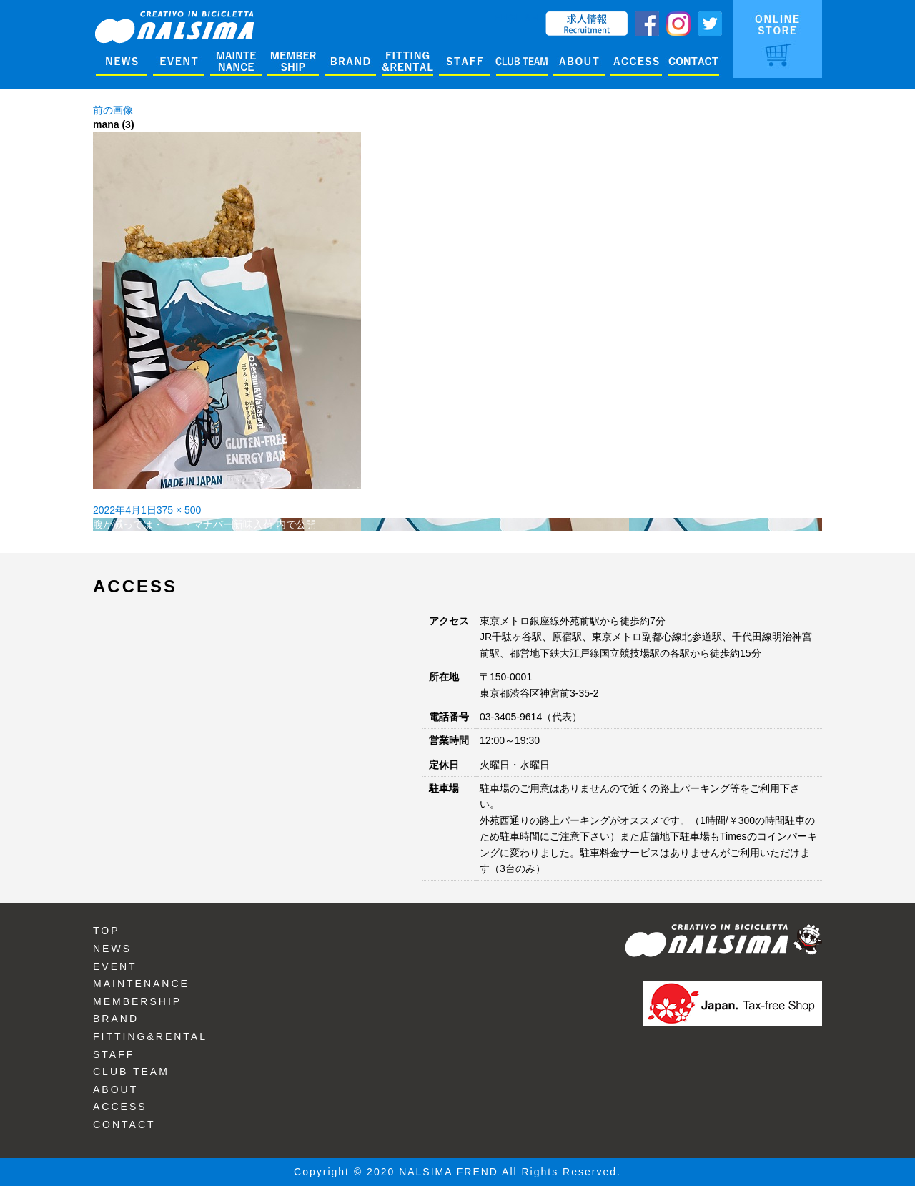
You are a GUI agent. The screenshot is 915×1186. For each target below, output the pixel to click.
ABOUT (115, 1089)
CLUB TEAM (131, 1071)
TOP (106, 930)
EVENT (115, 966)
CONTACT (124, 1124)
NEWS (112, 948)
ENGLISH (516, 18)
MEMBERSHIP (137, 1001)
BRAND (116, 1018)
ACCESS (120, 1106)
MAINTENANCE (141, 983)
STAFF (113, 1054)
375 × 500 (179, 510)
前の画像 (113, 110)
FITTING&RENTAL (150, 1036)
